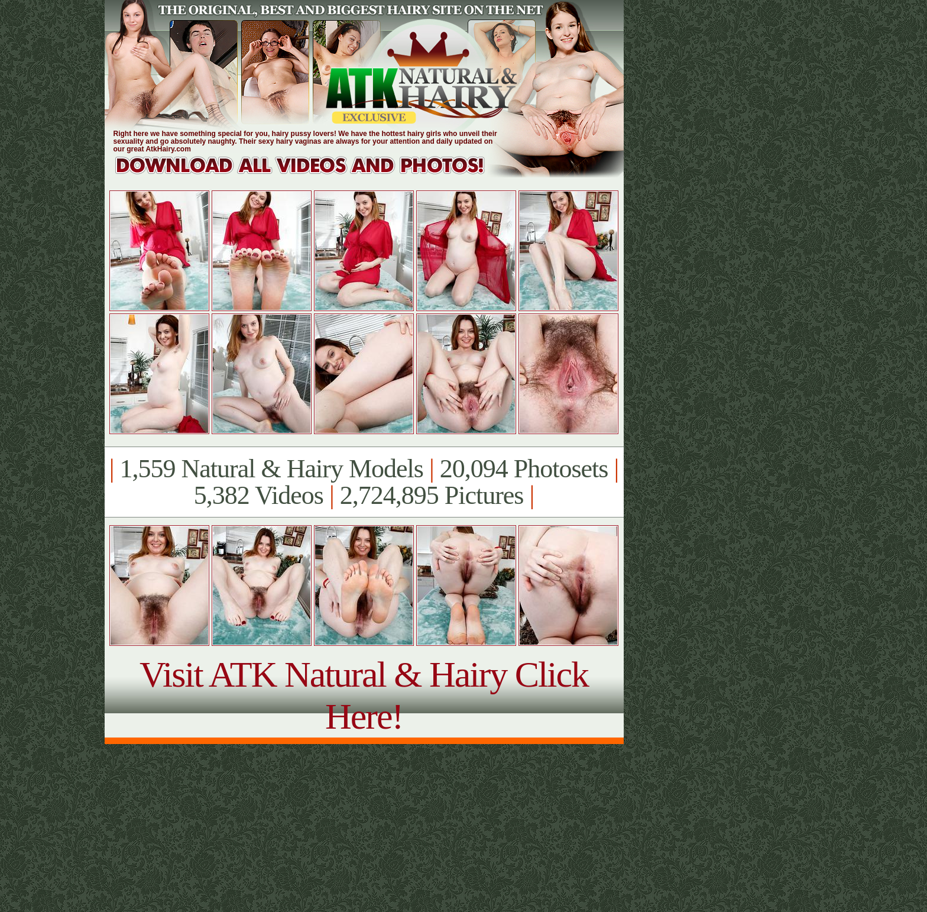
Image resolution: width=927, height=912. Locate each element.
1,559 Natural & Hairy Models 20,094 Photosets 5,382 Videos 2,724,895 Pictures (363, 482)
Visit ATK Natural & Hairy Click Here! (364, 695)
